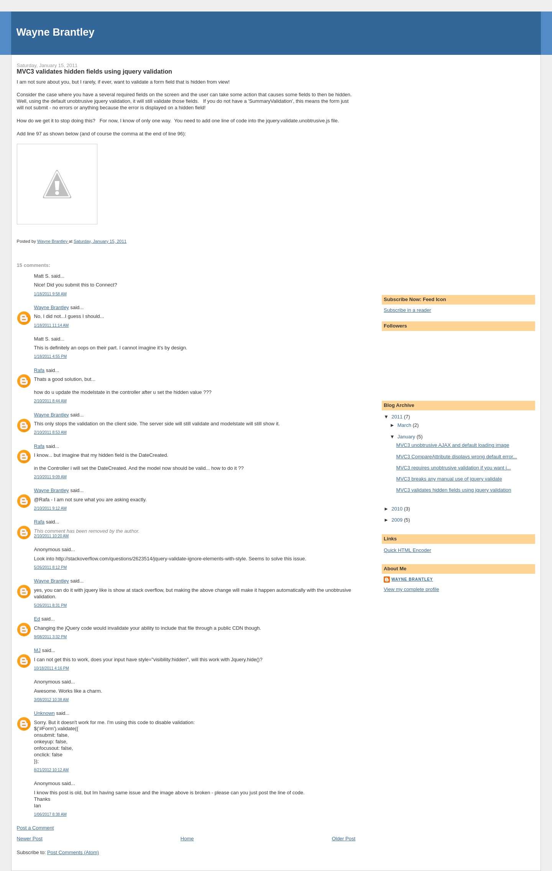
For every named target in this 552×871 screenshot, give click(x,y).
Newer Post (30, 838)
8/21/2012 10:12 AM (51, 770)
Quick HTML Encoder (407, 550)
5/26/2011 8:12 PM (50, 567)
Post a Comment (35, 828)
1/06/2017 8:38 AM (50, 814)
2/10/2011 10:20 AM (51, 536)
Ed (37, 619)
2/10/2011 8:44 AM (50, 401)
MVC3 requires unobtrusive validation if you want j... (453, 468)
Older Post (343, 838)
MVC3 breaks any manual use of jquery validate (449, 479)
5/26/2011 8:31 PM (50, 605)
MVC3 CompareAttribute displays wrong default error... (456, 456)
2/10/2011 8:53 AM (50, 432)
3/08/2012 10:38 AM (51, 700)
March (405, 425)
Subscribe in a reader (407, 310)
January (407, 437)
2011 (397, 417)
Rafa (39, 370)
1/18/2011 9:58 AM (50, 294)
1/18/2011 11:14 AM (51, 325)
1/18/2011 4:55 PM (50, 356)
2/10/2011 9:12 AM (50, 508)
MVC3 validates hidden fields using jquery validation (453, 490)
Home (187, 838)
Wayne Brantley (55, 32)
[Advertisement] (414, 170)
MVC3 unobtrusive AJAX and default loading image (452, 445)
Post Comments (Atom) (73, 852)
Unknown (44, 713)
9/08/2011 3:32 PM (50, 637)
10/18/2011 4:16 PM (51, 668)
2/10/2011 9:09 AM (50, 477)
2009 (397, 520)
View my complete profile (411, 589)
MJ (37, 650)
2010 (397, 509)
